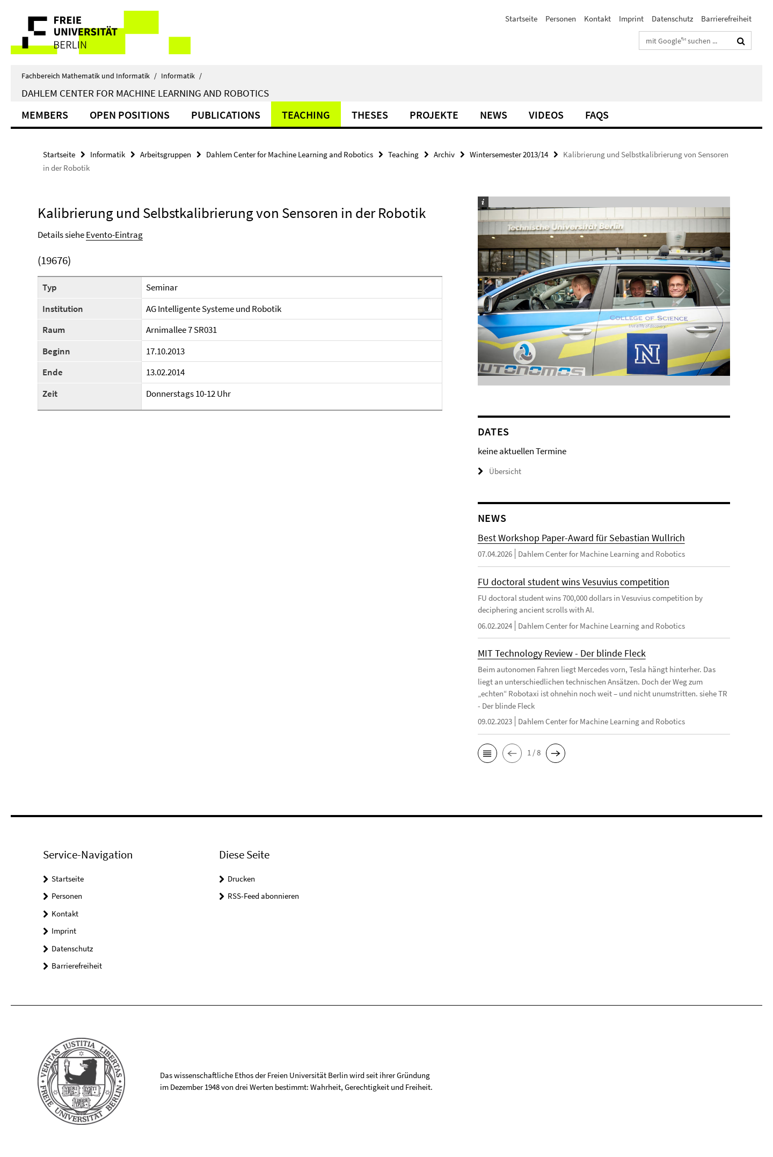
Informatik (181, 75)
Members (44, 114)
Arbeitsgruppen (165, 154)
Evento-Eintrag (114, 235)
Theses (370, 114)
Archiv (444, 154)
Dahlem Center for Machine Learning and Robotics (145, 92)
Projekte (434, 114)
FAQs (597, 114)
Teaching (306, 114)
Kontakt (597, 18)
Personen (560, 18)
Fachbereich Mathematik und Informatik (89, 75)
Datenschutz (672, 18)
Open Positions (130, 114)
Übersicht (499, 471)
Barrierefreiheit (726, 18)
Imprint (631, 18)
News (493, 114)
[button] (487, 753)
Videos (546, 114)
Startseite (521, 18)
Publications (225, 114)
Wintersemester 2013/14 (509, 154)
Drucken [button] (241, 879)
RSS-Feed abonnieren (263, 896)
